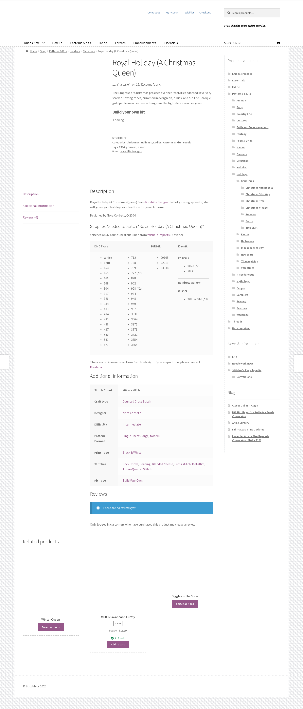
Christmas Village (257, 207)
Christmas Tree (255, 201)
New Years (247, 254)
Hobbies (242, 167)
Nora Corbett (132, 413)
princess (131, 147)
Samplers (242, 295)
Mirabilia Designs (131, 151)
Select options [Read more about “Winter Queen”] (51, 627)
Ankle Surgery (240, 423)
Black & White (132, 452)
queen (141, 147)
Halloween (247, 241)
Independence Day (252, 248)
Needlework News (243, 363)
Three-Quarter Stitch (137, 469)
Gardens (242, 154)
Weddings (243, 315)
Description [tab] (31, 194)
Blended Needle (162, 464)
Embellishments (144, 43)
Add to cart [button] (118, 644)
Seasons (242, 308)
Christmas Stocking (258, 194)
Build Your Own (133, 480)
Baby (240, 107)
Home (33, 51)
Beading (145, 464)
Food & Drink (244, 140)
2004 (122, 147)
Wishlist (189, 12)
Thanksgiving (249, 261)
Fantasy (241, 134)
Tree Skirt (252, 227)
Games (241, 147)
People (187, 142)
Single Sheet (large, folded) (141, 436)
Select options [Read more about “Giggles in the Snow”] (185, 604)
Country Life (244, 114)
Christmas (89, 51)
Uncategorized (241, 328)
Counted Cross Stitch (137, 401)
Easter (245, 234)
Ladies (157, 142)
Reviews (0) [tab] (30, 217)
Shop (43, 51)
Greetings (243, 160)
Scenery (241, 301)
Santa (249, 221)
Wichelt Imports (158, 235)
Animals (242, 100)
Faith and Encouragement (252, 127)
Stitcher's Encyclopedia (246, 370)
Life (234, 357)
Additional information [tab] (38, 206)
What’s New (31, 43)
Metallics (198, 464)
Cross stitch (182, 464)
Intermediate (132, 424)
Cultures (242, 120)
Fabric (103, 43)
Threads (120, 43)
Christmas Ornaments (259, 187)
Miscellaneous (245, 274)
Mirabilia (96, 367)
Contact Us (154, 12)
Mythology (243, 281)
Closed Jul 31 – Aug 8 (245, 405)
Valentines (247, 268)
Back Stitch (130, 464)
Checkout (205, 12)
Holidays (75, 51)
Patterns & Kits (80, 43)
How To (57, 43)
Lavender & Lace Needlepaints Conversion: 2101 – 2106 (250, 438)
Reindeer (251, 214)
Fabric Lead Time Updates (248, 429)
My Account (172, 12)
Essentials (171, 43)
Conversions (244, 377)
